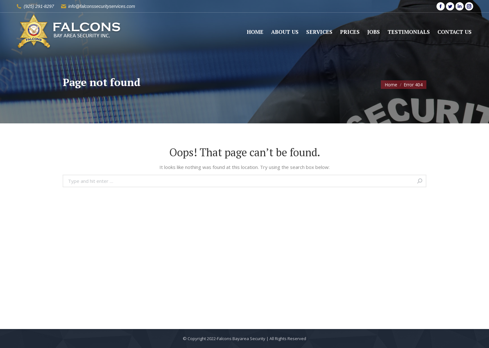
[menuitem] (255, 32)
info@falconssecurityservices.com (101, 6)
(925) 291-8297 (39, 6)
